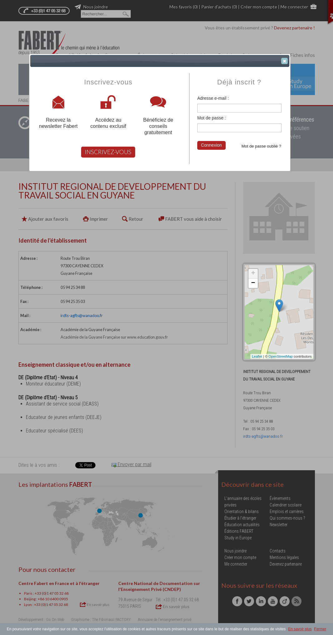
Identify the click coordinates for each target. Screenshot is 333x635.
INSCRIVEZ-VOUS (108, 151)
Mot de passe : (211, 117)
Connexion (211, 145)
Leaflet (257, 356)
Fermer (320, 629)
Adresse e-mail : (213, 98)
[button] (284, 61)
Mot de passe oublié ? (261, 146)
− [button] (253, 283)
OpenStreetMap (280, 356)
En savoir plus (299, 629)
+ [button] (253, 273)
